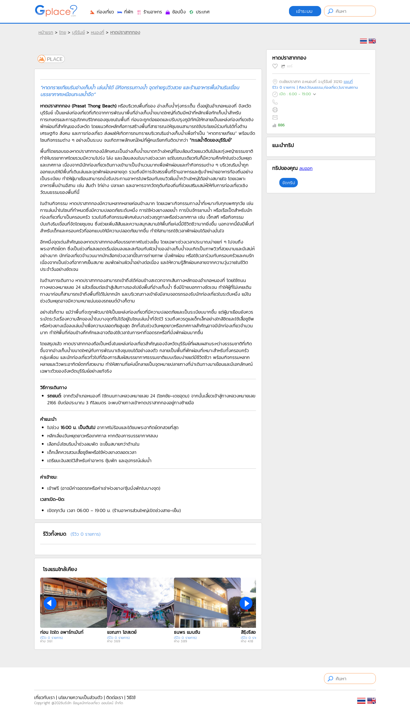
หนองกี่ (97, 32)
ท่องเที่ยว (101, 11)
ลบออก (306, 168)
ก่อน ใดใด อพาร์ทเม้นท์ (61, 632)
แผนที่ (348, 82)
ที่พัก (125, 11)
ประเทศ (199, 11)
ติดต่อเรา (114, 697)
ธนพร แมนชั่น (187, 632)
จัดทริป (288, 182)
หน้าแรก (45, 32)
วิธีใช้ (131, 697)
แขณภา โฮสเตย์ (121, 632)
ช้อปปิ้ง (175, 11)
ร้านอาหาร (149, 11)
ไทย (62, 32)
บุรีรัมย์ (78, 32)
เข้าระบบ (305, 11)
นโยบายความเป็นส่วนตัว (80, 697)
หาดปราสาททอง (125, 32)
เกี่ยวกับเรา (44, 697)
